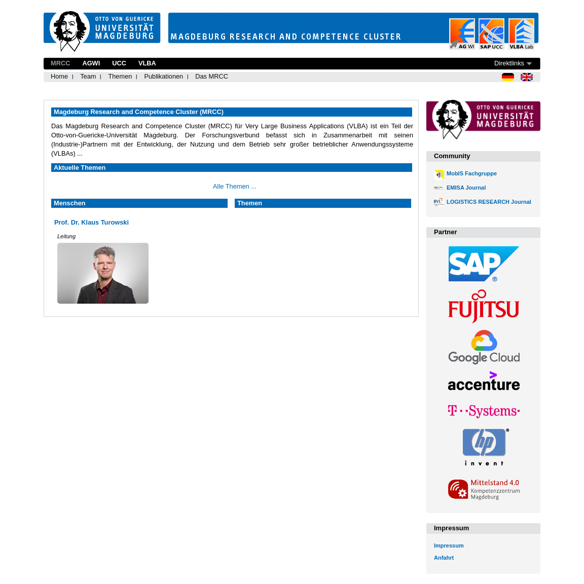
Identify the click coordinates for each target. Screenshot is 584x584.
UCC (119, 63)
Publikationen (163, 76)
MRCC (60, 63)
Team (88, 76)
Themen (120, 76)
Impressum (449, 545)
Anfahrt (444, 558)
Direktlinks (509, 63)
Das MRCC (211, 76)
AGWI (91, 63)
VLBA (147, 63)
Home (59, 76)
